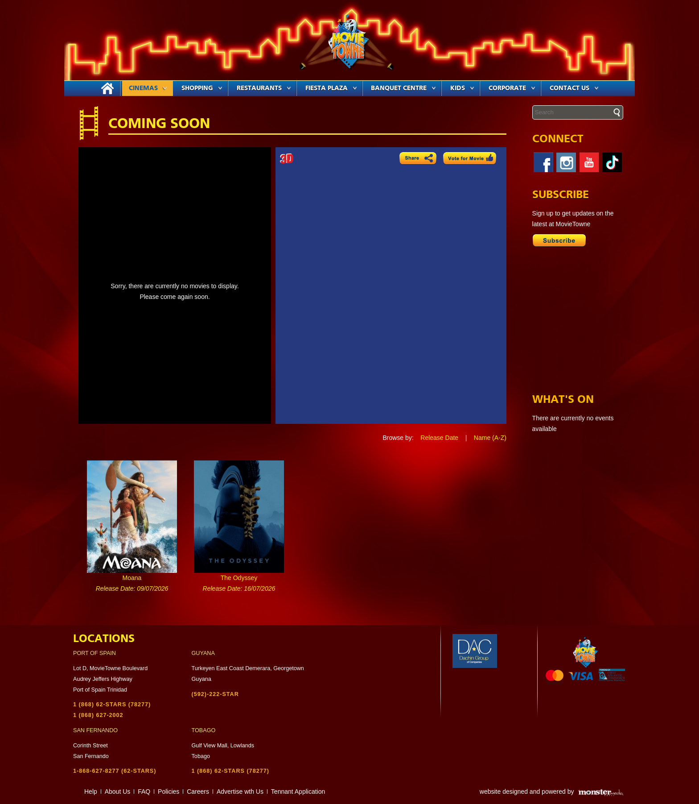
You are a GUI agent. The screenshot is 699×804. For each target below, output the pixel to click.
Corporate (512, 88)
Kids (462, 88)
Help (90, 791)
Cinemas (148, 88)
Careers (198, 791)
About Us (118, 791)
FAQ (144, 791)
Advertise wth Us (240, 791)
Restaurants (264, 88)
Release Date (439, 437)
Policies (168, 791)
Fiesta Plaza (331, 88)
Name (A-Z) (490, 437)
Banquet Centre (403, 88)
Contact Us (574, 88)
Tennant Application (298, 791)
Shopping (201, 88)
